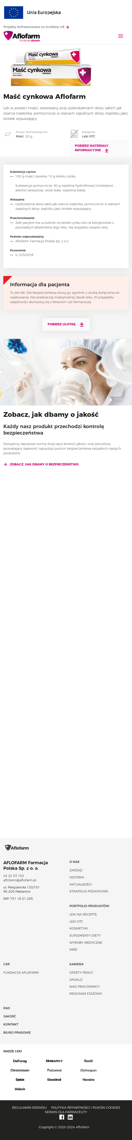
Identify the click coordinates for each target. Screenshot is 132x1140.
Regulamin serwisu (29, 1108)
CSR (6, 964)
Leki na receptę (83, 914)
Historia (76, 877)
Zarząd (76, 870)
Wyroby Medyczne (85, 943)
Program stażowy (85, 994)
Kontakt (10, 1024)
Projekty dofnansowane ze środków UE (36, 27)
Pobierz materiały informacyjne (92, 148)
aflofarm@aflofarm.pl (19, 880)
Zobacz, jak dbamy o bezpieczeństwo (41, 464)
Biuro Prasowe (17, 1033)
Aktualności (80, 884)
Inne (73, 949)
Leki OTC (76, 922)
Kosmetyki (78, 928)
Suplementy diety (85, 935)
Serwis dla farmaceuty (66, 1112)
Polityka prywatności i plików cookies (85, 1108)
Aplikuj (75, 980)
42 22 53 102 (13, 876)
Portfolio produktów (89, 906)
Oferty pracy (81, 973)
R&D (6, 1008)
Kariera (76, 964)
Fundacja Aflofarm (21, 973)
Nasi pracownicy (84, 987)
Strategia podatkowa (88, 891)
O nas (74, 862)
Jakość (9, 1016)
